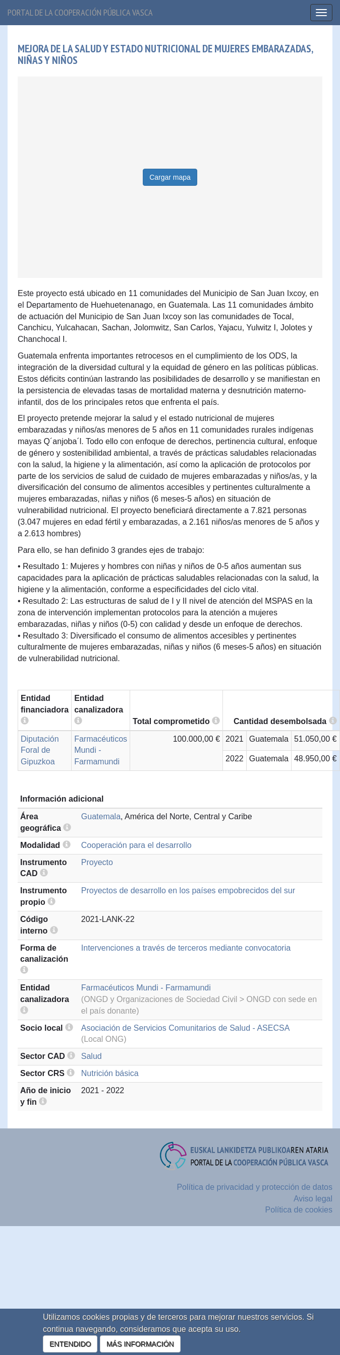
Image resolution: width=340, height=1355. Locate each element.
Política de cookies (298, 1209)
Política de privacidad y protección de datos (254, 1187)
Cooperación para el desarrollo (136, 845)
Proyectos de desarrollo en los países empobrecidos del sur (188, 890)
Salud (91, 1056)
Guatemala (101, 816)
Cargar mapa (170, 177)
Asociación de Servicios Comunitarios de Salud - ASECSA (185, 1028)
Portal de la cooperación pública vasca (80, 12)
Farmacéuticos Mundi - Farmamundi (100, 750)
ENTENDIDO (70, 1344)
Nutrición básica (110, 1073)
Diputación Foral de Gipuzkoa (40, 750)
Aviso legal (313, 1198)
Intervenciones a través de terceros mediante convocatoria (186, 948)
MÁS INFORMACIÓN (140, 1344)
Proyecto (97, 862)
